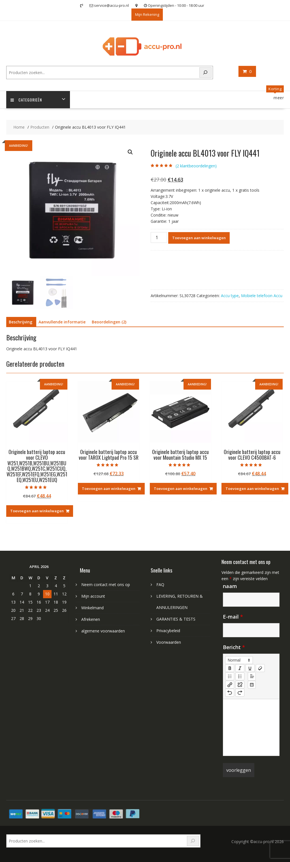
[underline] (250, 668)
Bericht (234, 647)
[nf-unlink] (239, 685)
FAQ (160, 584)
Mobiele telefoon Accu (261, 295)
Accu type (230, 295)
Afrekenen (90, 619)
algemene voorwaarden (103, 631)
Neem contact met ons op (105, 584)
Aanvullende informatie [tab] (62, 322)
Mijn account (93, 596)
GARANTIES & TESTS (175, 619)
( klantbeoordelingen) (196, 165)
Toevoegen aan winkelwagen (199, 237)
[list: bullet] (239, 676)
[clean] (260, 668)
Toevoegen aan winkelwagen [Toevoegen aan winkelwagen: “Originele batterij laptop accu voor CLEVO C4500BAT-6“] (252, 488)
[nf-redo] (239, 693)
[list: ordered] (229, 676)
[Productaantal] (159, 237)
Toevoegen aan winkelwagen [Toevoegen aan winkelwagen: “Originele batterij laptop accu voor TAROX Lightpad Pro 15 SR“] (108, 488)
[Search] (205, 72)
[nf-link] (229, 685)
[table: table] (252, 685)
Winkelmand (92, 607)
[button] (130, 152)
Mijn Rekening (147, 14)
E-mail (233, 616)
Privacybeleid (168, 630)
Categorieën (26, 100)
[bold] (229, 668)
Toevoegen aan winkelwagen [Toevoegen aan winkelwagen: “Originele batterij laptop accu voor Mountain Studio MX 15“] (180, 488)
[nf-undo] (229, 693)
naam (230, 586)
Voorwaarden (168, 642)
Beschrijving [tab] (20, 322)
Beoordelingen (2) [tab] (109, 322)
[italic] (239, 668)
